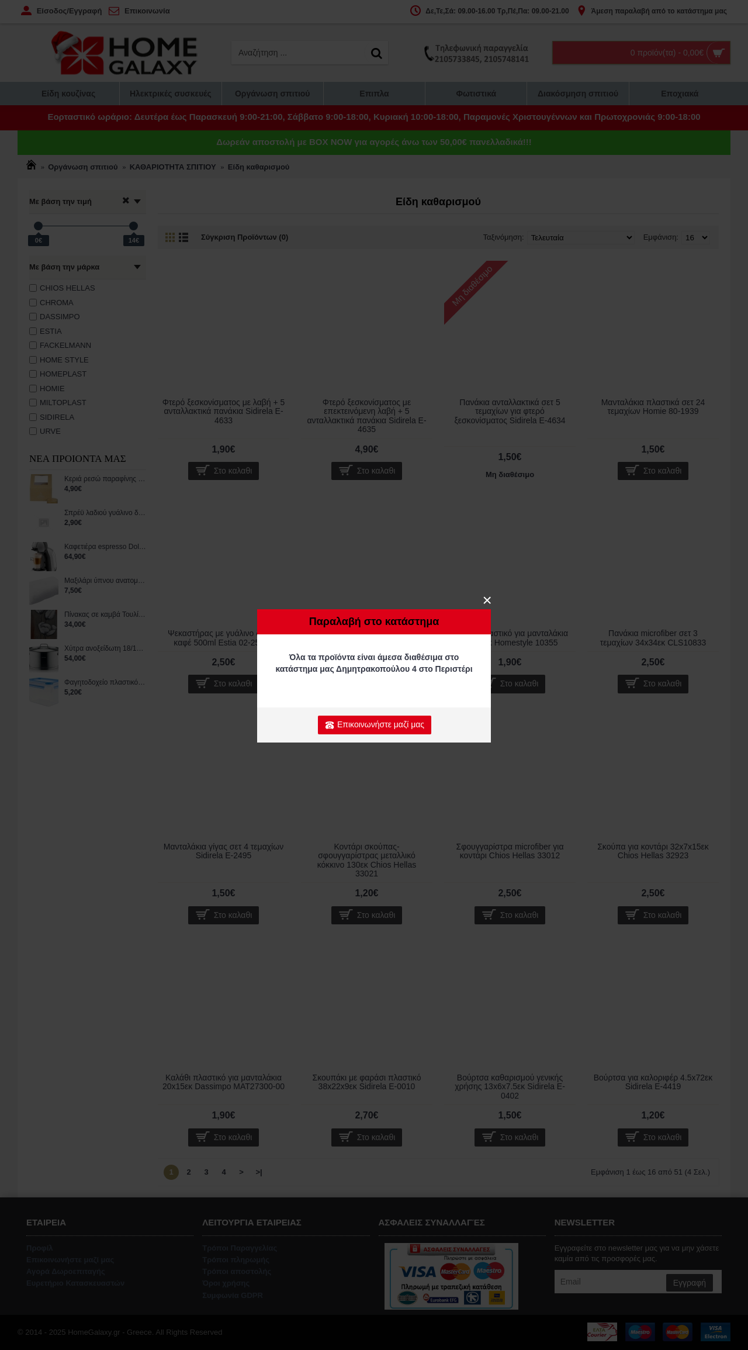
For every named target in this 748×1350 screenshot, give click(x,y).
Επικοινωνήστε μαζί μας (374, 725)
